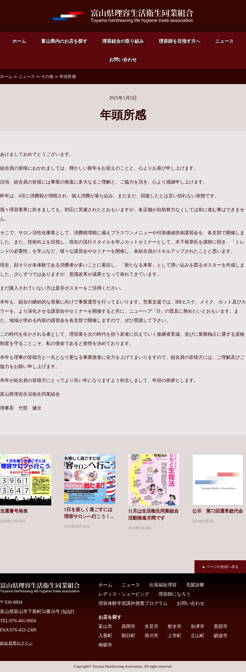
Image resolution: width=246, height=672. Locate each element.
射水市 (174, 626)
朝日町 (128, 635)
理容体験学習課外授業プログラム (133, 603)
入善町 (105, 635)
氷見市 (151, 626)
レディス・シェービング (123, 594)
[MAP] (67, 611)
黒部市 (221, 626)
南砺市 (105, 644)
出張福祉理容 (163, 584)
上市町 (174, 635)
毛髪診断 (195, 584)
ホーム (19, 41)
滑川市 (151, 635)
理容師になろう (174, 594)
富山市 (105, 626)
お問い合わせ (123, 59)
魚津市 (197, 626)
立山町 (197, 635)
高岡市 (128, 626)
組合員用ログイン (16, 643)
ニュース (224, 41)
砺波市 (221, 635)
